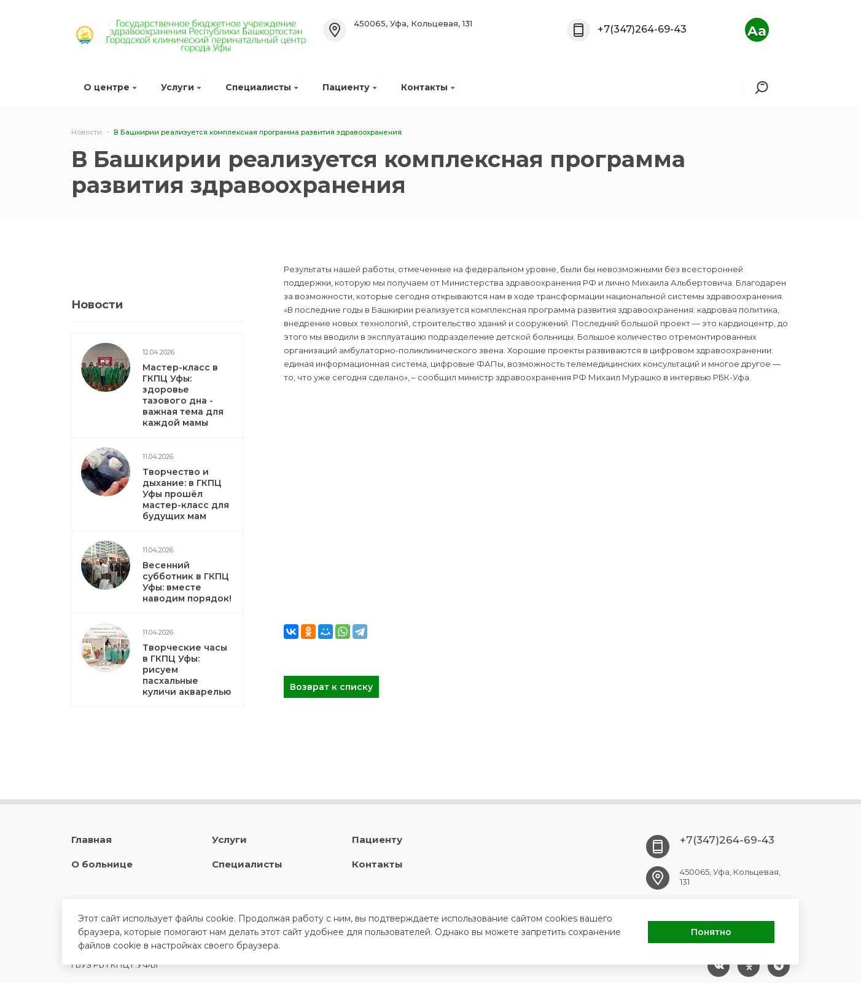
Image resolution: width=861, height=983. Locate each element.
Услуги (181, 87)
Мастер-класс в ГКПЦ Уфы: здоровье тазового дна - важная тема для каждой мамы (183, 395)
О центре (110, 87)
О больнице (102, 864)
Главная (91, 839)
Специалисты (261, 87)
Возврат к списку (331, 686)
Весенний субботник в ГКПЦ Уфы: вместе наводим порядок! (187, 582)
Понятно (711, 932)
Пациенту (349, 87)
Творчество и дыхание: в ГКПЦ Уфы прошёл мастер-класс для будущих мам (185, 494)
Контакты (427, 87)
